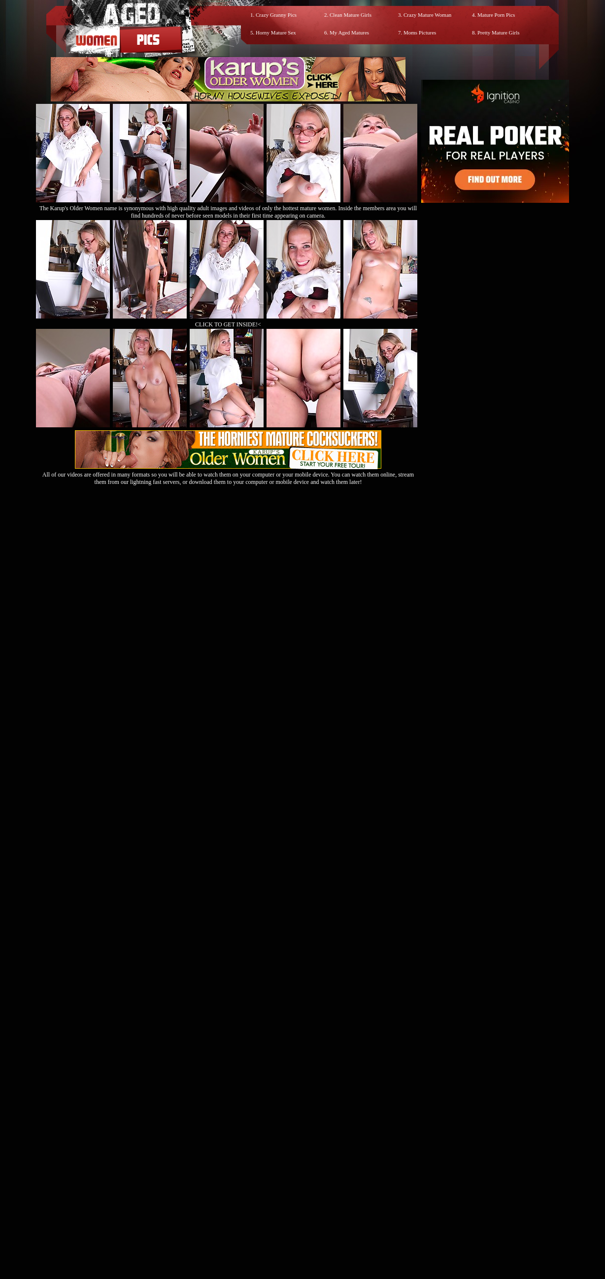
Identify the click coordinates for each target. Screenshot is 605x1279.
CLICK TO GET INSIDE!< (228, 324)
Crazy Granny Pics (276, 15)
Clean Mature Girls (350, 15)
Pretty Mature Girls (498, 32)
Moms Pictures (419, 32)
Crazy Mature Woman (427, 15)
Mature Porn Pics (496, 15)
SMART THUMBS (320, 1190)
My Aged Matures (349, 32)
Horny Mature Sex (276, 32)
